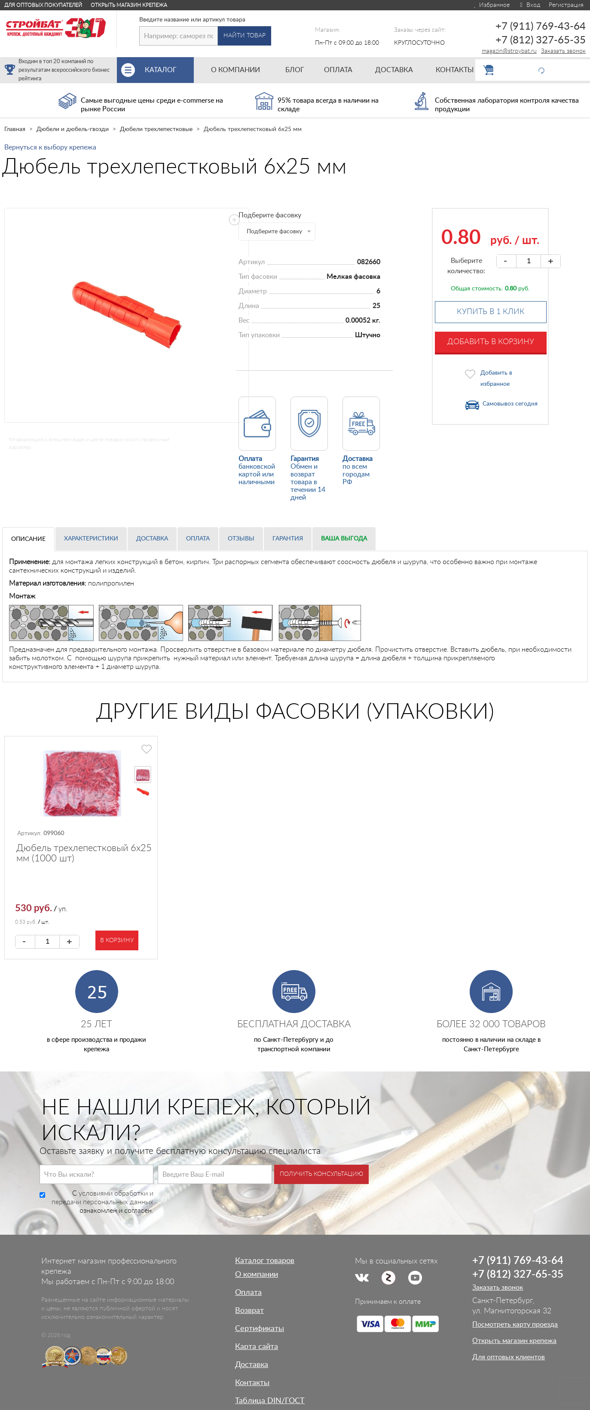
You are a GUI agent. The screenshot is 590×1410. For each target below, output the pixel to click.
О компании (256, 1275)
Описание (28, 539)
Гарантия (287, 539)
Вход (529, 5)
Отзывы (241, 539)
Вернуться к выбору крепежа (50, 147)
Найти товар (244, 36)
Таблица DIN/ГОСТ (270, 1401)
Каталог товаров (264, 1261)
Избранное (491, 5)
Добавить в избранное (496, 378)
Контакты (252, 1383)
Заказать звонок (563, 51)
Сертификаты (259, 1329)
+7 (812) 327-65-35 (540, 40)
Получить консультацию (321, 1174)
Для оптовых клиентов (508, 1357)
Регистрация (566, 5)
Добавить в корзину (490, 342)
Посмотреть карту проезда (515, 1324)
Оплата (198, 539)
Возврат (249, 1311)
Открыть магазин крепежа (129, 5)
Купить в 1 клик (491, 312)
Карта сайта (256, 1347)
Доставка (152, 539)
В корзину (117, 940)
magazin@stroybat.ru (509, 51)
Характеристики (91, 539)
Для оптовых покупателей (43, 5)
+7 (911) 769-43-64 (540, 26)
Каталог (169, 70)
